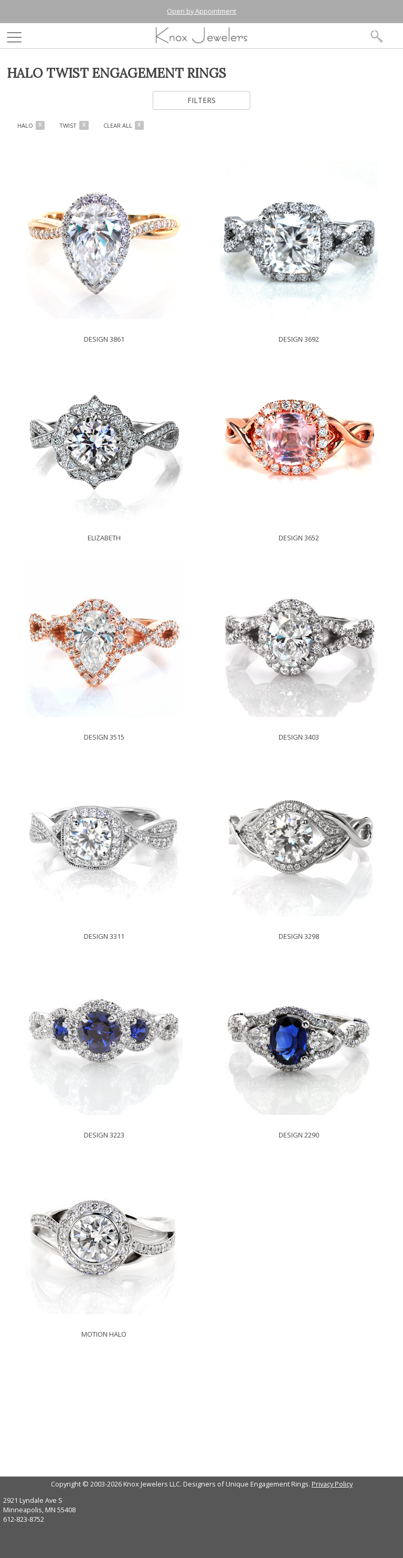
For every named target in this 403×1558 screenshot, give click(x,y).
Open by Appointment (201, 11)
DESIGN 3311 (104, 936)
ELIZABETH (104, 537)
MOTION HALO (103, 1334)
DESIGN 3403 (299, 737)
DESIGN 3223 (104, 1135)
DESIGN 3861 (104, 339)
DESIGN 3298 (299, 936)
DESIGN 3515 (104, 737)
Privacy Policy (332, 1484)
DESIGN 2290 (299, 1135)
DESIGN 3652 (299, 537)
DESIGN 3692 (299, 339)
